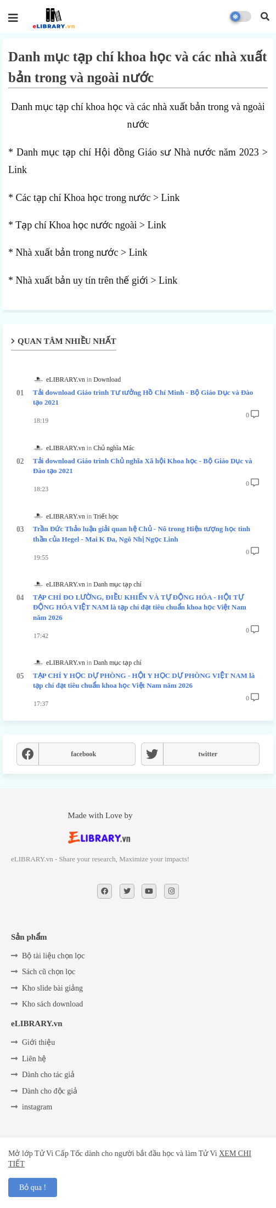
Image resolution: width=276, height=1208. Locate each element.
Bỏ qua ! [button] (32, 1187)
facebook (83, 754)
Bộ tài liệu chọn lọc (53, 956)
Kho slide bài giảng (52, 988)
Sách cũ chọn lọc (48, 972)
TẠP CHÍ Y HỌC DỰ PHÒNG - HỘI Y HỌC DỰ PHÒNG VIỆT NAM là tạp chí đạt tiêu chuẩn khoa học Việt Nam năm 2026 (144, 680)
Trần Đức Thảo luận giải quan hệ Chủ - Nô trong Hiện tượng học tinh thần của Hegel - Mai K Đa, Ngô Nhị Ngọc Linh (141, 534)
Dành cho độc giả (49, 1091)
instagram (37, 1107)
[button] (265, 16)
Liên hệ (34, 1059)
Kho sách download (52, 1004)
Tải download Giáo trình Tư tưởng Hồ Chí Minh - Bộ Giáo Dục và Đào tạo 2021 (143, 397)
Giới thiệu (38, 1042)
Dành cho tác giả (48, 1075)
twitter (207, 754)
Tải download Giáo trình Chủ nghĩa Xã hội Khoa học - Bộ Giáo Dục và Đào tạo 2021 (142, 466)
